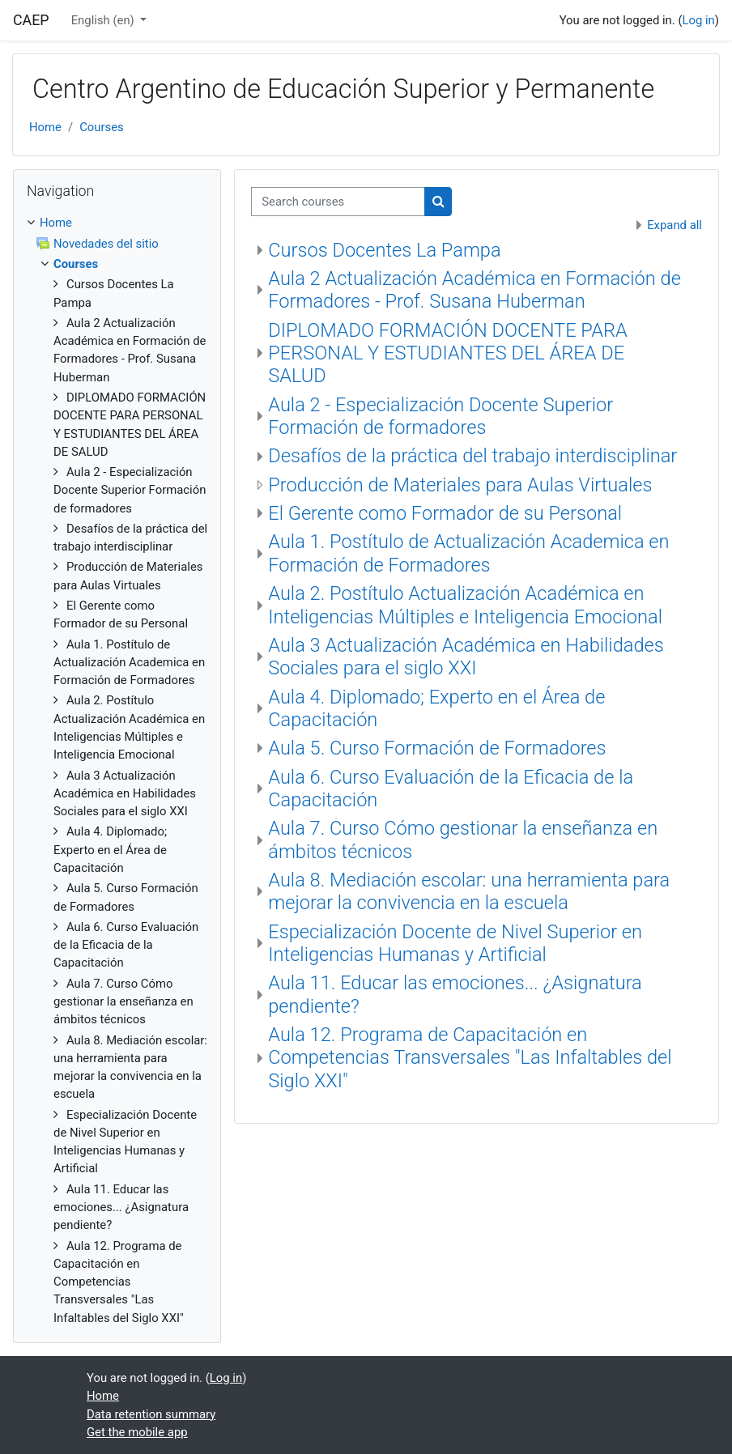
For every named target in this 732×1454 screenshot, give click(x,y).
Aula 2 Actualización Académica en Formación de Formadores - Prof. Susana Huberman (474, 289)
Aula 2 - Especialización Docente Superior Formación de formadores (440, 416)
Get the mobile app (137, 1432)
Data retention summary (151, 1414)
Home (45, 127)
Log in (698, 20)
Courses (101, 127)
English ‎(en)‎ (104, 20)
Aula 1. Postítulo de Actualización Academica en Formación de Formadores (468, 553)
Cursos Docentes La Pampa (384, 250)
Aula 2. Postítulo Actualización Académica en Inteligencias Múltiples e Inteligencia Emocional (465, 604)
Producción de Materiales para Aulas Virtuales (460, 485)
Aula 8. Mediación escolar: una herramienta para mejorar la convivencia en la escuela (469, 891)
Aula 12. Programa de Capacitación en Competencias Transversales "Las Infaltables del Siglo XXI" (469, 1057)
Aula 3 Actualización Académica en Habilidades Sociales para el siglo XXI (465, 656)
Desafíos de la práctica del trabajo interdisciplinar (472, 455)
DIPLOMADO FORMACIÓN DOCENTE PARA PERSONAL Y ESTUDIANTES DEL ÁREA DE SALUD (448, 353)
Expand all (674, 225)
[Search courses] (338, 201)
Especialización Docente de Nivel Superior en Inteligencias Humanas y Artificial (455, 943)
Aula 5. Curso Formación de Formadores (437, 748)
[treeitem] (117, 770)
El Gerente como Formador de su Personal (445, 513)
